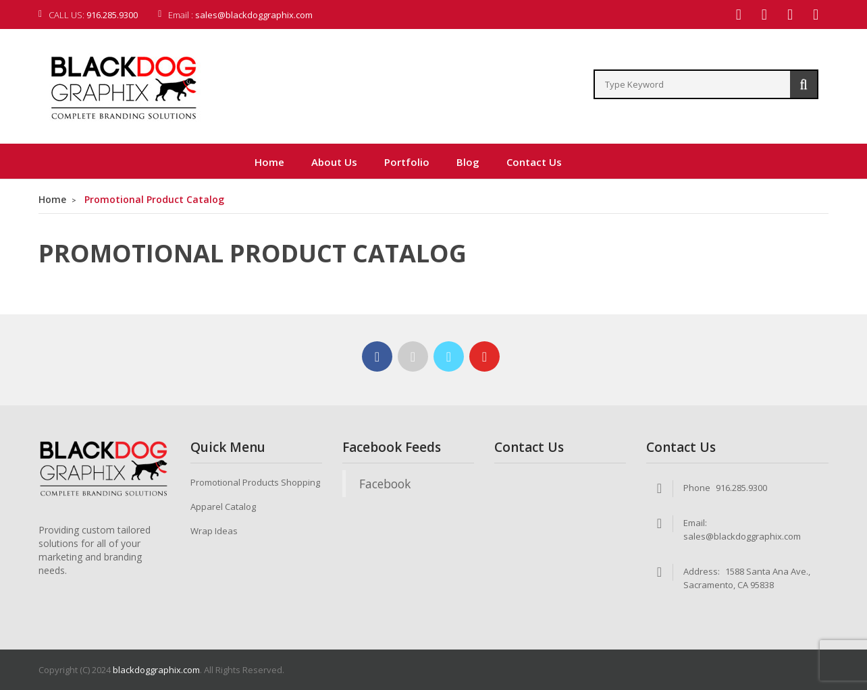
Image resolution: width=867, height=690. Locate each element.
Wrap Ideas (214, 531)
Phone (696, 488)
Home (52, 199)
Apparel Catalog (223, 506)
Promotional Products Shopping (255, 482)
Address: (701, 571)
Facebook (385, 484)
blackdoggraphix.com (156, 670)
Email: (695, 523)
